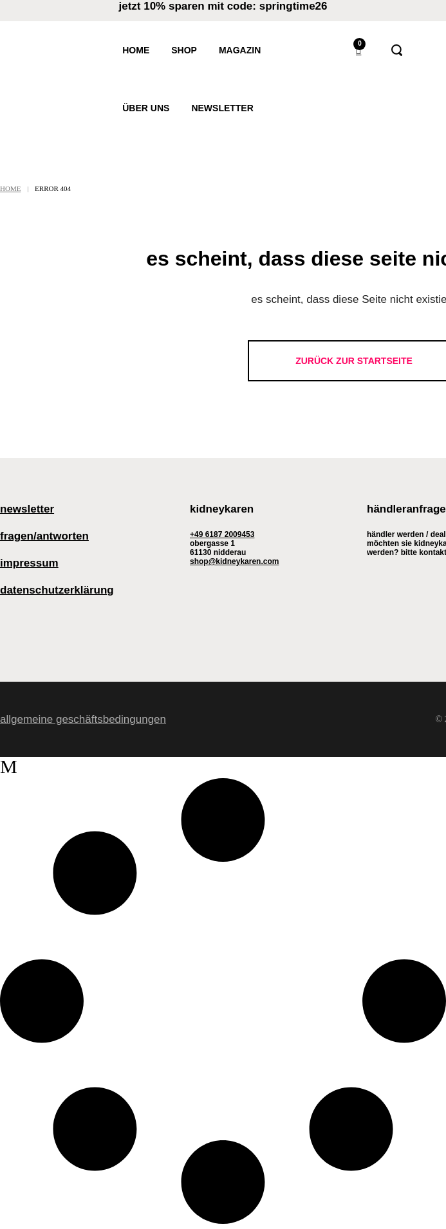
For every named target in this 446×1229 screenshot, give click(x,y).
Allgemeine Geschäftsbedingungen (83, 719)
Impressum (29, 563)
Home (10, 188)
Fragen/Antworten (44, 536)
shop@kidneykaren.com (234, 561)
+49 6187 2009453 (222, 534)
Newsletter (27, 509)
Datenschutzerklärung (57, 590)
